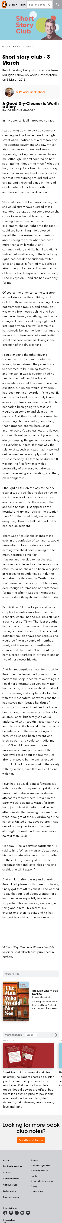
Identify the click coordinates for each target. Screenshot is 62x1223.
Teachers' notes (11, 1197)
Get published (10, 1184)
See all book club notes (31, 1140)
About (6, 1160)
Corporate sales (11, 1178)
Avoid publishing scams (42, 1181)
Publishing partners (39, 1170)
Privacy (34, 1186)
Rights (34, 1175)
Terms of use (37, 1191)
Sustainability (9, 1191)
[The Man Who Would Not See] (45, 992)
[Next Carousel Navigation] (56, 1035)
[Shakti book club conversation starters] (28, 1055)
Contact (7, 1172)
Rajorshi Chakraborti (41, 996)
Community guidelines (41, 1165)
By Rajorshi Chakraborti (30, 92)
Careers (34, 1160)
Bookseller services (12, 1166)
